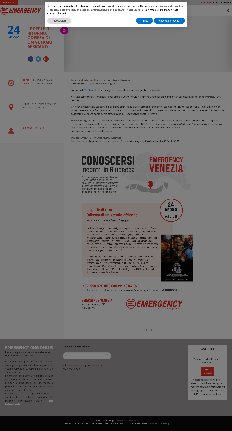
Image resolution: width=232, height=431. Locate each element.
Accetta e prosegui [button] (169, 20)
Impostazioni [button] (59, 20)
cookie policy (61, 13)
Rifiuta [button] (144, 20)
